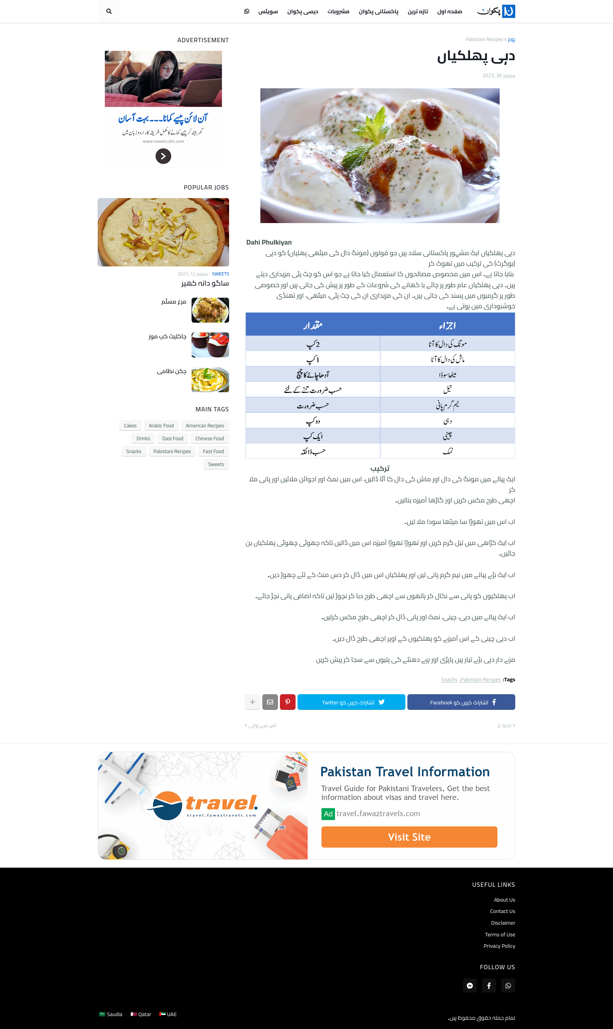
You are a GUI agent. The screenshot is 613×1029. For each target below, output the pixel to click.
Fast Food (213, 451)
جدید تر (504, 725)
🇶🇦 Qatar (141, 1018)
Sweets (216, 463)
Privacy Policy (499, 945)
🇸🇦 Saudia (109, 1018)
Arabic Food (161, 425)
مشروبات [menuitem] (339, 11)
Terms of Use (500, 934)
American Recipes (205, 425)
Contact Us (502, 911)
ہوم (511, 39)
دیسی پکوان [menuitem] (302, 11)
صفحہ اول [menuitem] (449, 11)
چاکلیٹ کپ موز (167, 336)
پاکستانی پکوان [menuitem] (378, 11)
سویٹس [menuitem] (268, 11)
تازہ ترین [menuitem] (418, 11)
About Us (504, 900)
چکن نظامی (171, 371)
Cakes (130, 425)
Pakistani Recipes (484, 39)
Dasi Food (172, 438)
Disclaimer (503, 923)
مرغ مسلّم (173, 301)
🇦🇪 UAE (169, 1018)
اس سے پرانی (262, 725)
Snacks (449, 679)
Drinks (143, 438)
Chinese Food (209, 438)
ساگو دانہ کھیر (206, 283)
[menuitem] (247, 11)
